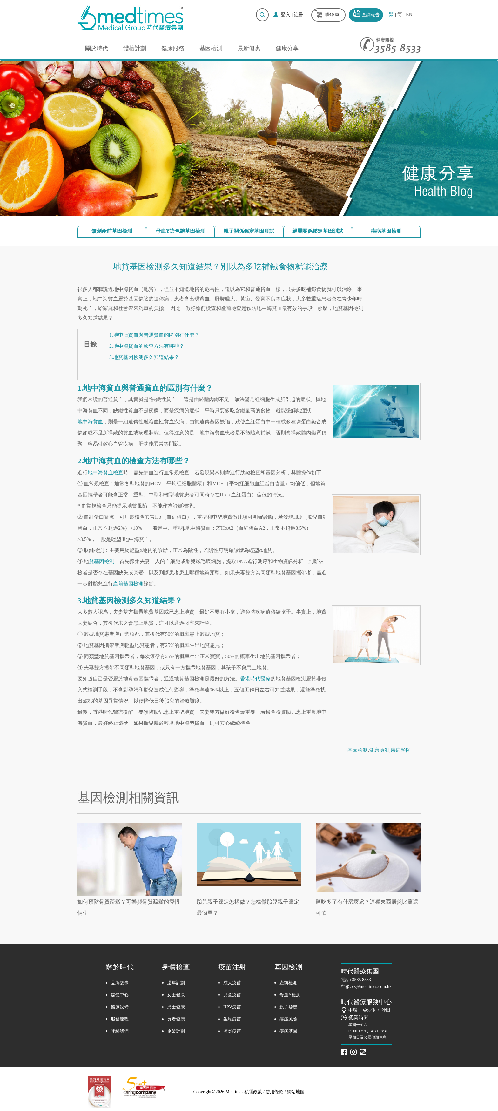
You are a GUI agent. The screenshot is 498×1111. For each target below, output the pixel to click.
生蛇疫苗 (232, 1019)
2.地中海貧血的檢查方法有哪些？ (146, 346)
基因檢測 (210, 48)
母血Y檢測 (289, 995)
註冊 (298, 14)
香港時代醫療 (255, 678)
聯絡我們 (120, 1031)
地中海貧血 (90, 421)
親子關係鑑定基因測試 (249, 231)
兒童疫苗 (232, 995)
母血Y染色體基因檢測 (180, 231)
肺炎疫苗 (232, 1031)
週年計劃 (176, 982)
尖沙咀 (369, 1010)
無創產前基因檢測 (111, 231)
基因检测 (357, 750)
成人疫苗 (232, 982)
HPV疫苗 (232, 1007)
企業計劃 (176, 1031)
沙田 (385, 1010)
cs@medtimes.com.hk (372, 986)
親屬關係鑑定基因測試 (317, 231)
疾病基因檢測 (386, 231)
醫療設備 (120, 1007)
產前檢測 (288, 982)
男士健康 (176, 1007)
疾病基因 (288, 1031)
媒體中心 (120, 995)
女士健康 (176, 995)
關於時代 (96, 48)
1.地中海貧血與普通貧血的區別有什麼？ (154, 335)
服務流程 (120, 1019)
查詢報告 (371, 14)
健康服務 (172, 48)
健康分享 (287, 48)
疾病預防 (401, 750)
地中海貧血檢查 (105, 472)
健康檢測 (379, 750)
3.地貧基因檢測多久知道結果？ (144, 357)
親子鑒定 (288, 1007)
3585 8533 (361, 979)
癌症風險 (288, 1019)
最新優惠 (249, 48)
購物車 (332, 14)
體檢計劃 (134, 48)
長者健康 (176, 1019)
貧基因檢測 (101, 561)
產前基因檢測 (128, 583)
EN (409, 14)
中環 (352, 1010)
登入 (285, 14)
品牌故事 (120, 982)
